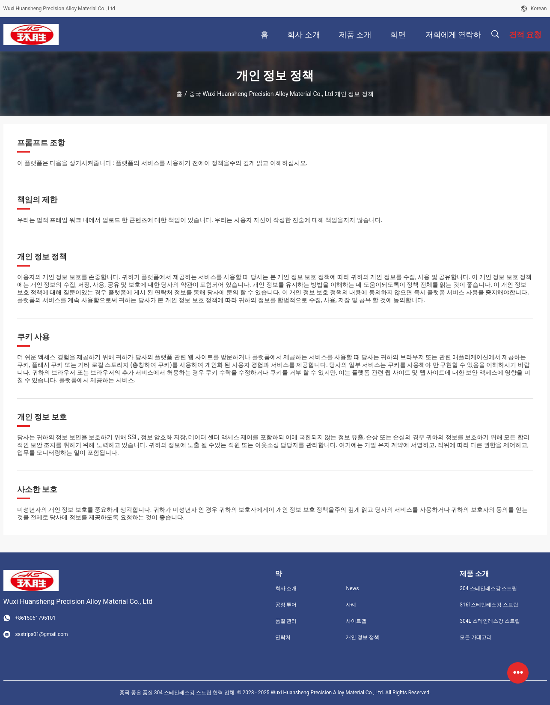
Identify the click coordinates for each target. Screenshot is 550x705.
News (352, 588)
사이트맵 (356, 621)
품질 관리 (286, 621)
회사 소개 (286, 588)
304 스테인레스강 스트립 (488, 588)
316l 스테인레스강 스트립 (489, 605)
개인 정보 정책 (362, 637)
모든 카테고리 (476, 637)
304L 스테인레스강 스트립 (490, 621)
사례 (351, 605)
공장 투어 (286, 605)
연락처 (283, 637)
